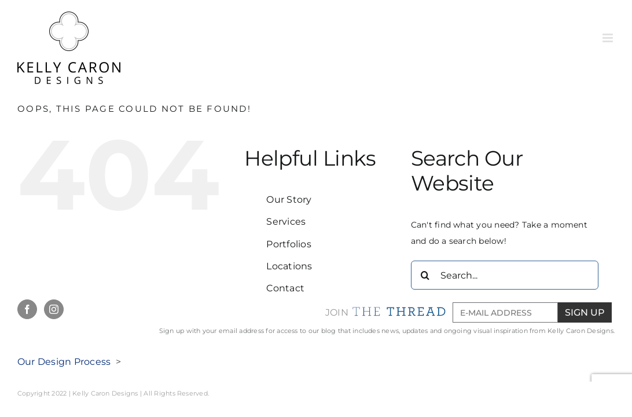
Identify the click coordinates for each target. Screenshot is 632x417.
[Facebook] (27, 309)
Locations (289, 266)
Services (286, 221)
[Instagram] (54, 309)
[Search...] (504, 275)
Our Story (288, 199)
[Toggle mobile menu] (608, 38)
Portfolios (288, 244)
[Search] (425, 275)
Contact (285, 288)
